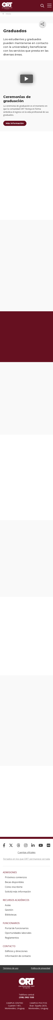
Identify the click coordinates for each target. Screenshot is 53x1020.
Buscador (42, 5)
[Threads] (18, 842)
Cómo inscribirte (13, 884)
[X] (11, 842)
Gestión (9, 907)
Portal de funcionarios (17, 925)
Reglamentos (12, 935)
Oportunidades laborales (18, 930)
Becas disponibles (14, 879)
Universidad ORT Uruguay (7, 5)
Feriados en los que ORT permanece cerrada (26, 856)
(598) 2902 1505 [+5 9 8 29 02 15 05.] (26, 994)
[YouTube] (41, 842)
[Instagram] (25, 842)
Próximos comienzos (16, 874)
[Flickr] (48, 842)
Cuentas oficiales (26, 849)
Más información (15, 123)
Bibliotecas (11, 912)
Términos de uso (10, 965)
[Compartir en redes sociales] (42, 24)
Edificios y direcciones (16, 948)
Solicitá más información (18, 888)
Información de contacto (18, 953)
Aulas (8, 902)
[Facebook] (4, 842)
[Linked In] (33, 842)
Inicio (8, 14)
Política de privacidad (40, 965)
